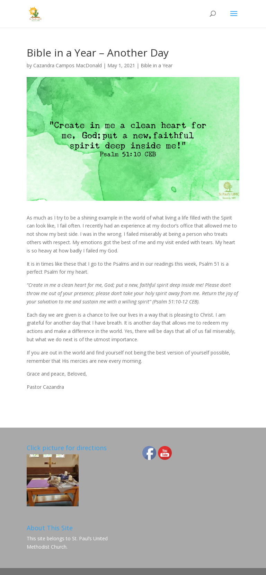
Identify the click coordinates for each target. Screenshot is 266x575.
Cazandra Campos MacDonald (67, 65)
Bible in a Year (156, 65)
